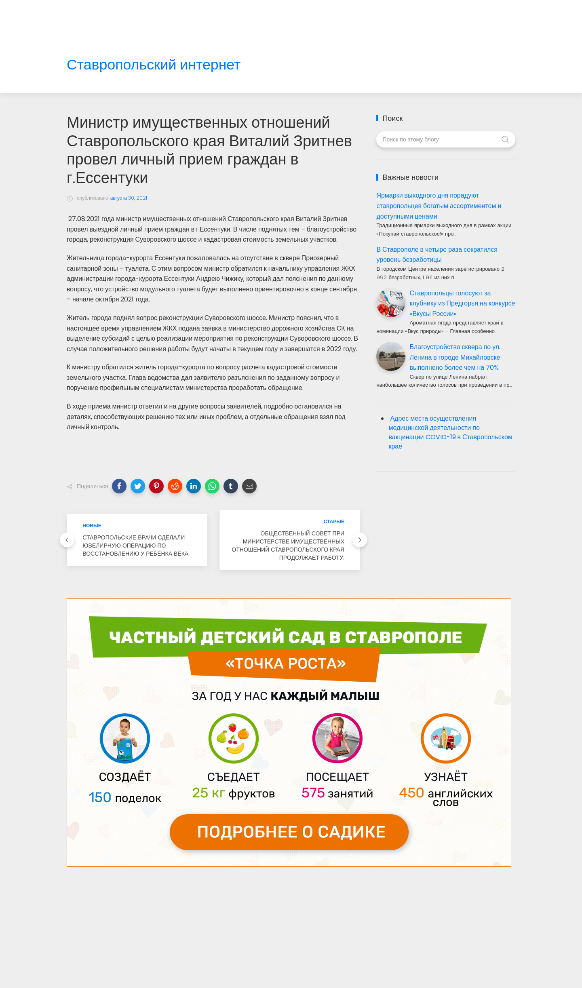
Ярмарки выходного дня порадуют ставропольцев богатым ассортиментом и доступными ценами (438, 206)
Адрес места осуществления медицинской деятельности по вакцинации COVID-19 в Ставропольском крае (450, 432)
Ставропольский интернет (153, 65)
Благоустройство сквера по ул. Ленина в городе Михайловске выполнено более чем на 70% (454, 357)
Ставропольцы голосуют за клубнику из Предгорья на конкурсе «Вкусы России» (462, 303)
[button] (119, 486)
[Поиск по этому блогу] (445, 139)
